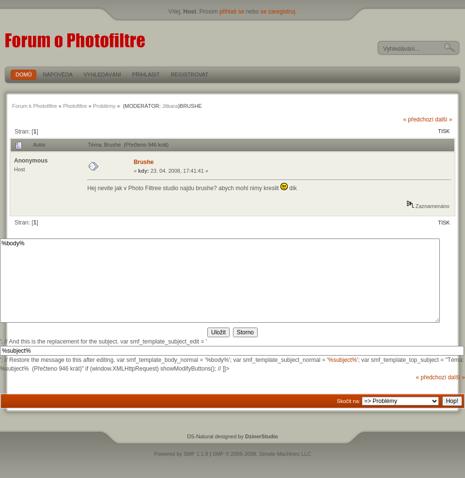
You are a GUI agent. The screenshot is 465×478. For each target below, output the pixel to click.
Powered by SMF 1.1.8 (181, 454)
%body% (220, 281)
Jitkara (170, 106)
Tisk (444, 131)
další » (443, 119)
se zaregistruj (278, 11)
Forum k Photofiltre (34, 106)
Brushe (144, 162)
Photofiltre (75, 106)
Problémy (104, 106)
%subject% (342, 360)
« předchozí (418, 119)
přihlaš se (231, 11)
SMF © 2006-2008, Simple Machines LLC (262, 454)
